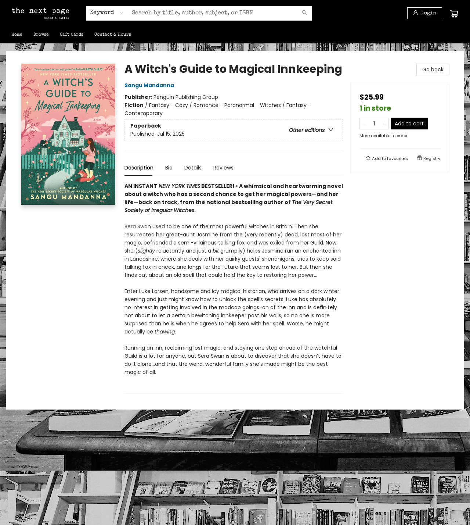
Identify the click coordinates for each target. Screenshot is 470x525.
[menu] (235, 34)
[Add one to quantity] (383, 123)
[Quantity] (374, 123)
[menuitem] (17, 34)
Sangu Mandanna (150, 85)
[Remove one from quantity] (364, 123)
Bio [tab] (169, 167)
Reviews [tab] (223, 167)
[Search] (304, 13)
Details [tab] (193, 167)
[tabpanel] (233, 287)
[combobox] (107, 13)
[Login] (424, 13)
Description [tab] (138, 167)
